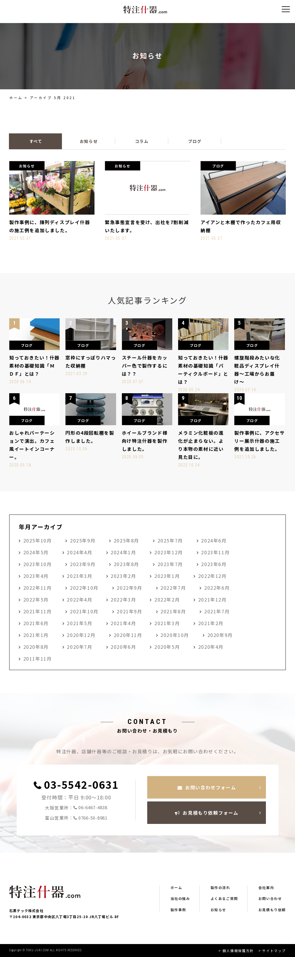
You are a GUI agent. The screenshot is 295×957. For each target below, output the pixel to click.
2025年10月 (37, 540)
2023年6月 (213, 564)
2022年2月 (167, 599)
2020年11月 (128, 634)
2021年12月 (212, 599)
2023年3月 (79, 575)
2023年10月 (37, 564)
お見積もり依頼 (272, 910)
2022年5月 (36, 599)
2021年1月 (36, 634)
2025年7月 (170, 540)
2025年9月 (82, 540)
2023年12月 (168, 552)
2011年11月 (37, 658)
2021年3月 (167, 623)
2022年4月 (79, 599)
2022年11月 (37, 587)
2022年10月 (84, 587)
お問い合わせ (270, 899)
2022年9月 (129, 587)
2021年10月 (84, 611)
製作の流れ (220, 888)
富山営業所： (76, 818)
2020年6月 (123, 646)
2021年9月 (129, 611)
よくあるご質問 (224, 899)
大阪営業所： (76, 808)
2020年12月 (81, 634)
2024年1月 (123, 552)
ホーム (16, 97)
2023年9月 (82, 564)
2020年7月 (79, 646)
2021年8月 (173, 611)
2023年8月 (126, 564)
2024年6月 (213, 540)
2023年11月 (215, 552)
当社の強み (180, 899)
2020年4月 (211, 646)
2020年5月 (167, 646)
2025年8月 (126, 540)
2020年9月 (220, 634)
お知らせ (218, 910)
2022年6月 (217, 587)
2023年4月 (36, 575)
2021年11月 (37, 611)
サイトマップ (274, 950)
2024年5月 (36, 552)
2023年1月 (167, 575)
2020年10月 (174, 634)
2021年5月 (79, 623)
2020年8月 (36, 646)
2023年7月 (170, 564)
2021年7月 (217, 611)
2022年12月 (212, 575)
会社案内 (266, 888)
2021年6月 (36, 623)
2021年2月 (211, 623)
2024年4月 (79, 552)
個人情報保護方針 (238, 950)
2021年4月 (123, 623)
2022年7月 (173, 587)
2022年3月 (123, 599)
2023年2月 (123, 575)
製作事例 (178, 910)
